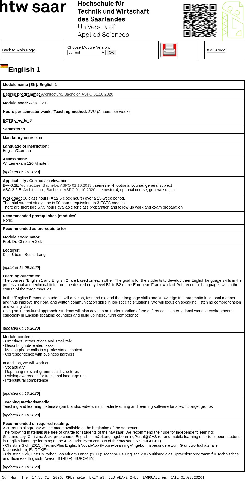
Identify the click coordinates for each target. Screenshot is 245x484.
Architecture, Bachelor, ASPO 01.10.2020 (77, 94)
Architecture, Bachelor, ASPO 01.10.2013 (56, 185)
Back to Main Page (18, 50)
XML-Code (216, 50)
